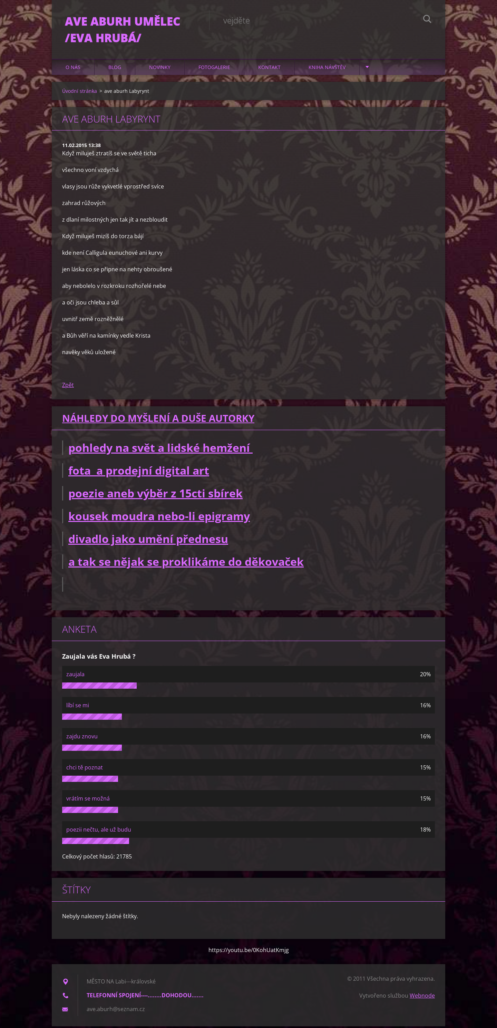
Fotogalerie (214, 69)
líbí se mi (77, 707)
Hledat (427, 20)
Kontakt (269, 69)
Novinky (159, 69)
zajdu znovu (82, 738)
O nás (73, 69)
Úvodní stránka (79, 92)
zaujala (75, 676)
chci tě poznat (84, 769)
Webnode (422, 997)
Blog (114, 69)
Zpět (68, 387)
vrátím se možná (88, 800)
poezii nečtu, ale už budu (98, 831)
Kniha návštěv (327, 69)
